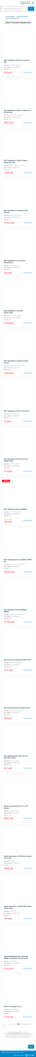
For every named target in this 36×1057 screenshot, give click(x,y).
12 (24, 1024)
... (7, 1024)
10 (18, 1024)
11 (21, 1024)
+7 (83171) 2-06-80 (25, 3)
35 (3, 1026)
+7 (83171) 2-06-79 (25, 2)
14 (29, 1024)
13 (27, 1024)
